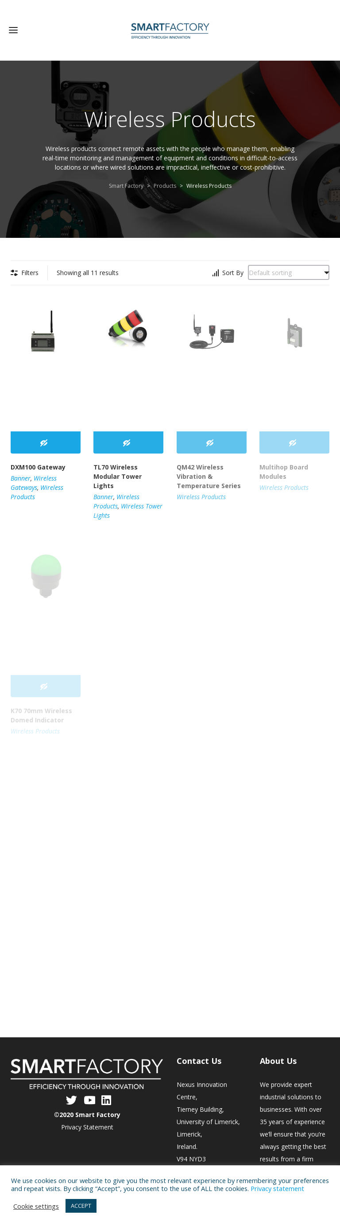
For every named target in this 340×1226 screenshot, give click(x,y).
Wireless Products (201, 495)
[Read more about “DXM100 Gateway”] (46, 442)
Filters (30, 271)
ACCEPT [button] (81, 1206)
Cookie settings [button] (36, 1206)
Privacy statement (277, 1188)
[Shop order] (288, 271)
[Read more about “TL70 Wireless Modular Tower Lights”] (128, 442)
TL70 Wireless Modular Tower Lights (117, 475)
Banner (21, 477)
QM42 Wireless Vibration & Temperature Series (209, 475)
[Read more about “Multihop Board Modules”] (294, 442)
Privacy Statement (87, 1125)
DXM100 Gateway (38, 466)
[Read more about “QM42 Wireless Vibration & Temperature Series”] (212, 442)
